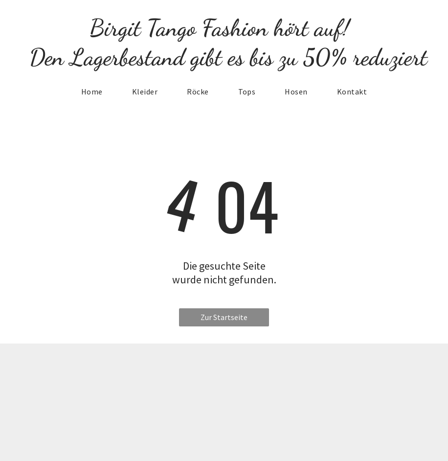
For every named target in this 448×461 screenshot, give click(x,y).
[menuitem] (92, 91)
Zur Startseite (224, 317)
